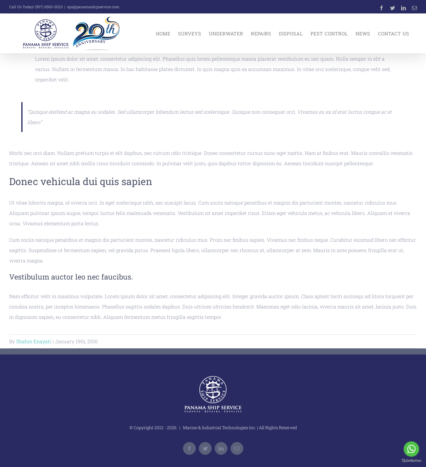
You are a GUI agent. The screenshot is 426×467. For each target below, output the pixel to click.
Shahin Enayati (33, 341)
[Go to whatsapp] (411, 449)
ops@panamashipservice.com (93, 6)
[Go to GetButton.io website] (411, 461)
